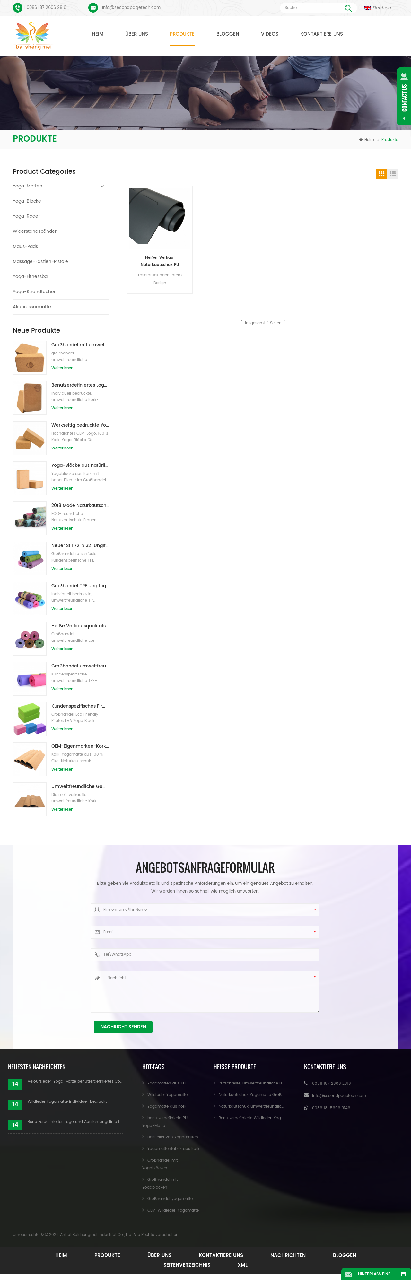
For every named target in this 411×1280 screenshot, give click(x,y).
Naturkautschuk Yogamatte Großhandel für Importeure (271, 1095)
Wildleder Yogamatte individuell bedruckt (67, 1102)
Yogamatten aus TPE (167, 1083)
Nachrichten (288, 1255)
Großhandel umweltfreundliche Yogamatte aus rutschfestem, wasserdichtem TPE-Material (80, 666)
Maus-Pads (25, 246)
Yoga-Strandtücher (34, 291)
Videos (269, 34)
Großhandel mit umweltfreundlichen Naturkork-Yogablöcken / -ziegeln (80, 345)
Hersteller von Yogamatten (172, 1137)
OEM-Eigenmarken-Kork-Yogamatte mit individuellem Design (80, 746)
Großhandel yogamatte (170, 1199)
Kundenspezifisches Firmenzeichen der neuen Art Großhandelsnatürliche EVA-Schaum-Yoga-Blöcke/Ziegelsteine (80, 706)
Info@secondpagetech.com (131, 7)
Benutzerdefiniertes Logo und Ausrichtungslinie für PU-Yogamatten (75, 1122)
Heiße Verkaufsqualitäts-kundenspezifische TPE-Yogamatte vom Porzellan (80, 626)
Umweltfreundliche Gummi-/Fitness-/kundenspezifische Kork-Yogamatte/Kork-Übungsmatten (80, 786)
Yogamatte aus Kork (166, 1106)
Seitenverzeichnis (186, 1265)
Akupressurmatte (32, 306)
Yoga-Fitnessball (31, 276)
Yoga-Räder (26, 216)
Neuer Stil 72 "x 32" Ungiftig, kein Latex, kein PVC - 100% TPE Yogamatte (80, 545)
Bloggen (227, 34)
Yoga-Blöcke (27, 201)
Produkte (182, 34)
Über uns (136, 34)
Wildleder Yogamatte (167, 1095)
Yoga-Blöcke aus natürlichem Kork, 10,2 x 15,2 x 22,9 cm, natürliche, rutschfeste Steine (80, 465)
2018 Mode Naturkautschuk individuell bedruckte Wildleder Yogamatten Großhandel (80, 505)
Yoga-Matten (27, 186)
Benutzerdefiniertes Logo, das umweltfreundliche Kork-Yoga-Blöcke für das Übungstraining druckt (80, 385)
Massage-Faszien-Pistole (40, 261)
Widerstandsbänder (35, 231)
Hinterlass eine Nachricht (374, 1275)
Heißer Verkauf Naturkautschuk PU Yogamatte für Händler (160, 261)
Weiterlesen (62, 368)
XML (243, 1265)
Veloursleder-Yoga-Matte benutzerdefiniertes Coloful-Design (75, 1081)
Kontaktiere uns (321, 34)
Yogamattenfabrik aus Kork (173, 1149)
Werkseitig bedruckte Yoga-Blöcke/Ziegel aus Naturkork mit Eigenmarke (80, 425)
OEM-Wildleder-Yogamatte (173, 1210)
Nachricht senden (123, 1027)
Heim (97, 34)
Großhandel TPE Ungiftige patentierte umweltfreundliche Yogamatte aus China (80, 585)
